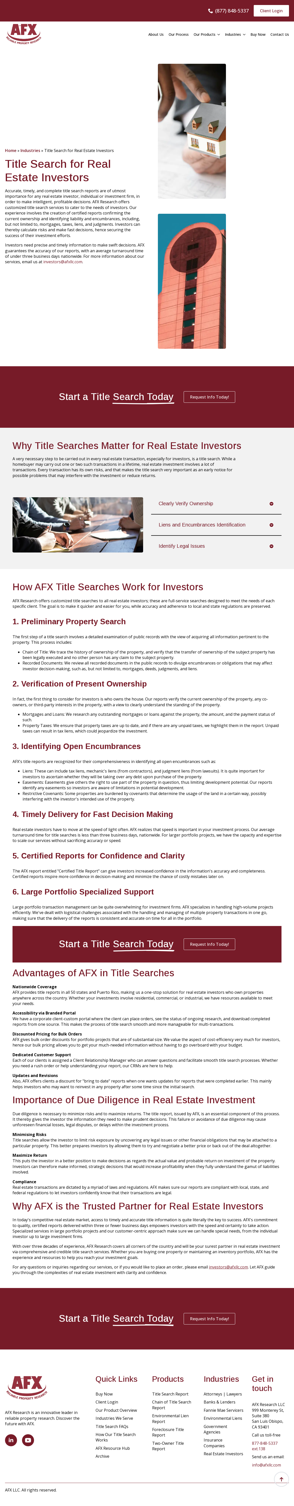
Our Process (179, 34)
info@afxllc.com (266, 1465)
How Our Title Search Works (116, 1437)
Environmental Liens (223, 1418)
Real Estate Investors (223, 1453)
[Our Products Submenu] (217, 35)
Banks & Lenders (219, 1402)
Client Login (107, 1402)
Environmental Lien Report (170, 1418)
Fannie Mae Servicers (223, 1410)
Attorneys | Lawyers (223, 1394)
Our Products (204, 34)
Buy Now (257, 34)
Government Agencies (215, 1429)
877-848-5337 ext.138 (264, 1446)
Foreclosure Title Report (168, 1432)
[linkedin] (11, 1440)
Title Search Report (170, 1394)
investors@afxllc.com (62, 261)
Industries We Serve (114, 1418)
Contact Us (279, 34)
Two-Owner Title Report (168, 1446)
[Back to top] (281, 1479)
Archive (102, 1456)
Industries (233, 34)
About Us (156, 34)
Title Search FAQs (112, 1426)
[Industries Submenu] (243, 35)
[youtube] (28, 1440)
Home (11, 150)
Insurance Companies (214, 1442)
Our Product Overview (116, 1410)
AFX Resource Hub (113, 1448)
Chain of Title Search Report (171, 1404)
